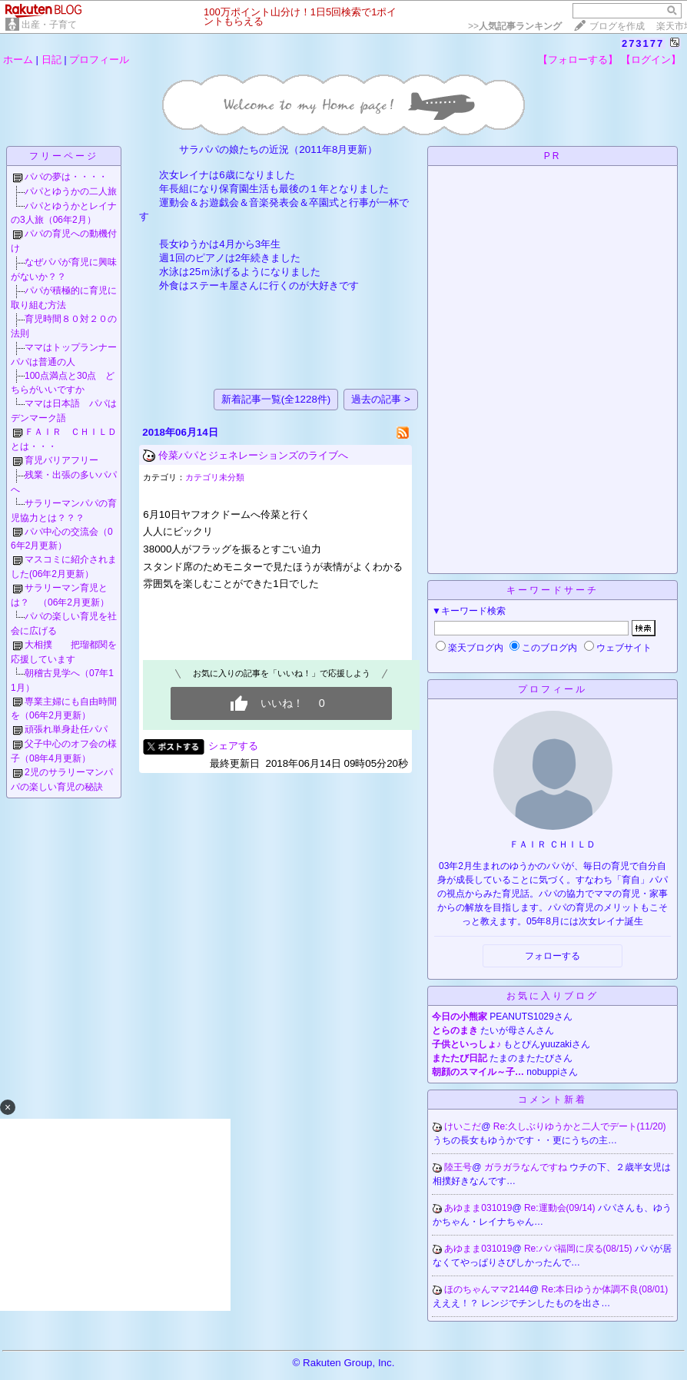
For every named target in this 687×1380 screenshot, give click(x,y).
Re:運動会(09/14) (561, 1208)
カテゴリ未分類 (214, 477)
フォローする (552, 955)
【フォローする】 (578, 59)
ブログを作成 (617, 26)
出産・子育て (49, 24)
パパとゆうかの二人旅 (71, 191)
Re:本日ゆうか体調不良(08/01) (605, 1289)
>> (515, 26)
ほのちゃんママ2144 (486, 1289)
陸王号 (458, 1167)
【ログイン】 (651, 59)
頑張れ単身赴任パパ (66, 729)
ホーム (18, 59)
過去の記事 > (380, 399)
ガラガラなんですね (526, 1167)
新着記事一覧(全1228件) (276, 399)
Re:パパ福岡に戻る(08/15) (579, 1248)
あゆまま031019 (478, 1208)
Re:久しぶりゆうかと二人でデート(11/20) (579, 1126)
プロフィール (99, 59)
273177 (643, 43)
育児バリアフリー (61, 460)
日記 (51, 59)
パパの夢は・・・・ (66, 176)
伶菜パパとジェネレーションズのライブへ (253, 455)
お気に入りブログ (552, 995)
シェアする (233, 745)
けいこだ (462, 1126)
